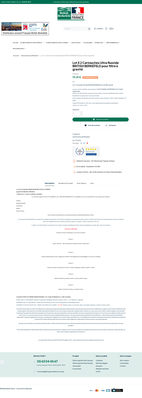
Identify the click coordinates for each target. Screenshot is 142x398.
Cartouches (77, 366)
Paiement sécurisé (102, 369)
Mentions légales (102, 363)
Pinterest (87, 143)
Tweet (84, 143)
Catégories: (76, 134)
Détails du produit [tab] (65, 183)
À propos (99, 366)
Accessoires (77, 369)
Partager (81, 143)
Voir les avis (91, 154)
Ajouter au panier (101, 119)
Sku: (73, 140)
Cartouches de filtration (81, 137)
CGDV (98, 371)
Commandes (124, 363)
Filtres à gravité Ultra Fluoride (83, 363)
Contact (123, 366)
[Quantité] (76, 113)
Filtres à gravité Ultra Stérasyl (83, 360)
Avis (92, 183)
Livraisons (99, 360)
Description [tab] (49, 183)
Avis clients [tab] (81, 183)
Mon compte (124, 360)
